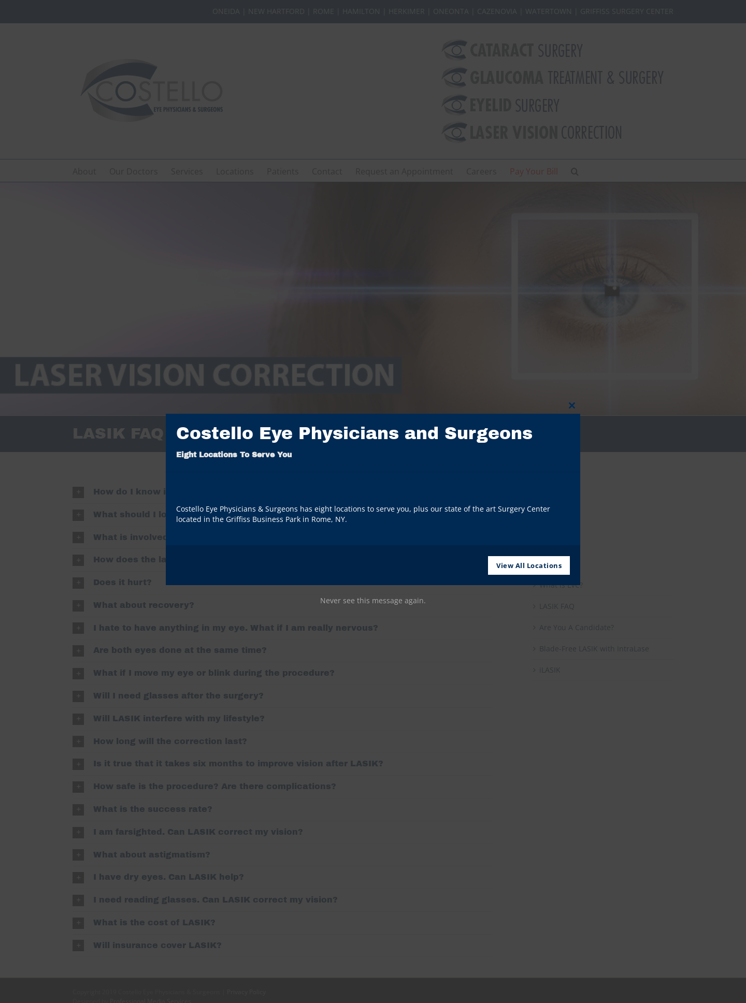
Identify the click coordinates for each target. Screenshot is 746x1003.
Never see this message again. (373, 600)
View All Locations (529, 565)
